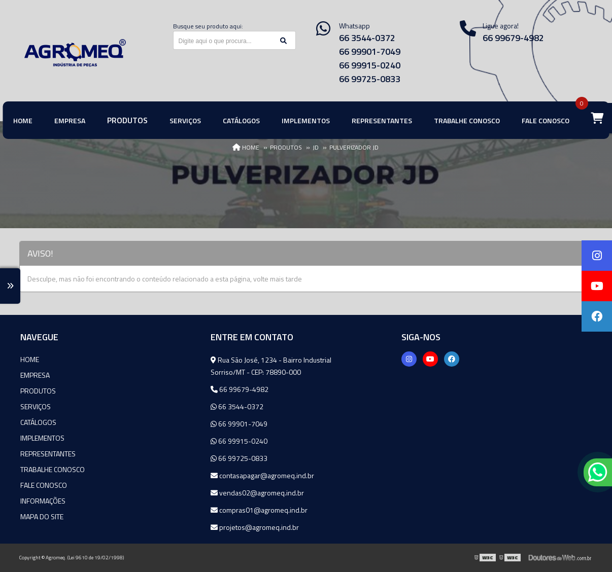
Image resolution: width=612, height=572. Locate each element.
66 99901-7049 (369, 51)
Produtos (38, 390)
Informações (42, 500)
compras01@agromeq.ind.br (259, 510)
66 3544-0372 (367, 38)
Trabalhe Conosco (52, 469)
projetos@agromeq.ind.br (255, 527)
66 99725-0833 (369, 79)
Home (29, 359)
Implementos (42, 438)
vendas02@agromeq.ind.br (257, 492)
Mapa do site (41, 516)
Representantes (48, 453)
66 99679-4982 (239, 389)
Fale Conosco (43, 485)
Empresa (35, 375)
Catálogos (38, 422)
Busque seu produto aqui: (208, 26)
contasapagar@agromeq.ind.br (262, 475)
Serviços (35, 406)
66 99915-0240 (369, 65)
